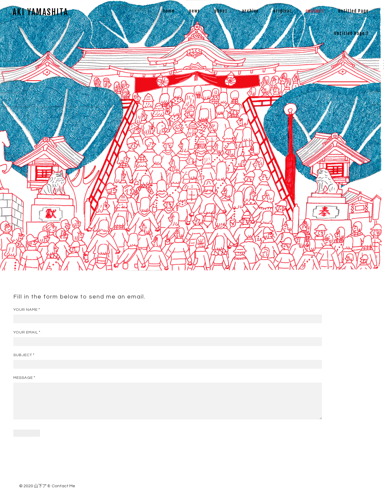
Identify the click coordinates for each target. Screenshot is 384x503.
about (220, 11)
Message (23, 378)
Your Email (25, 332)
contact (315, 11)
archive (250, 11)
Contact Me (63, 492)
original (282, 11)
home (169, 11)
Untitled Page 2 (351, 33)
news (194, 11)
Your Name (25, 310)
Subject (22, 355)
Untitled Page (353, 11)
